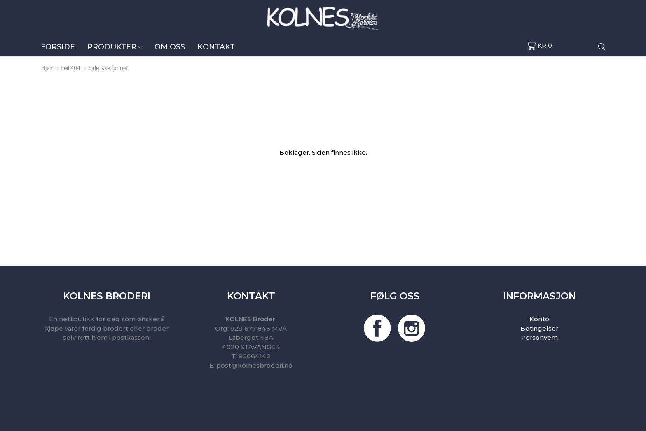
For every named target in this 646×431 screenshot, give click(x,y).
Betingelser (539, 328)
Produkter (114, 46)
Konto (539, 319)
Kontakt (216, 46)
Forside (58, 46)
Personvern (539, 337)
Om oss (169, 46)
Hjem (47, 68)
